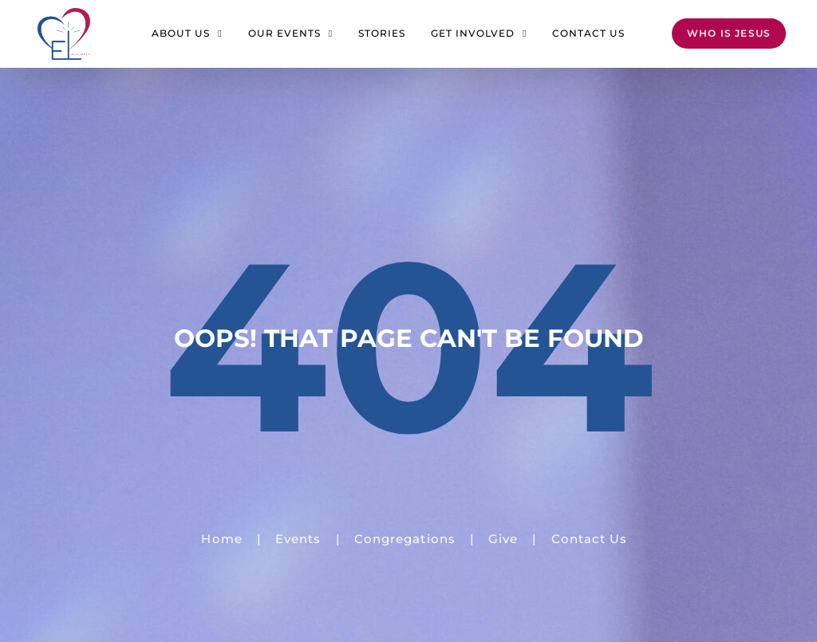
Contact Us (588, 33)
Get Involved (479, 33)
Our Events (290, 33)
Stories (381, 33)
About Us (187, 33)
